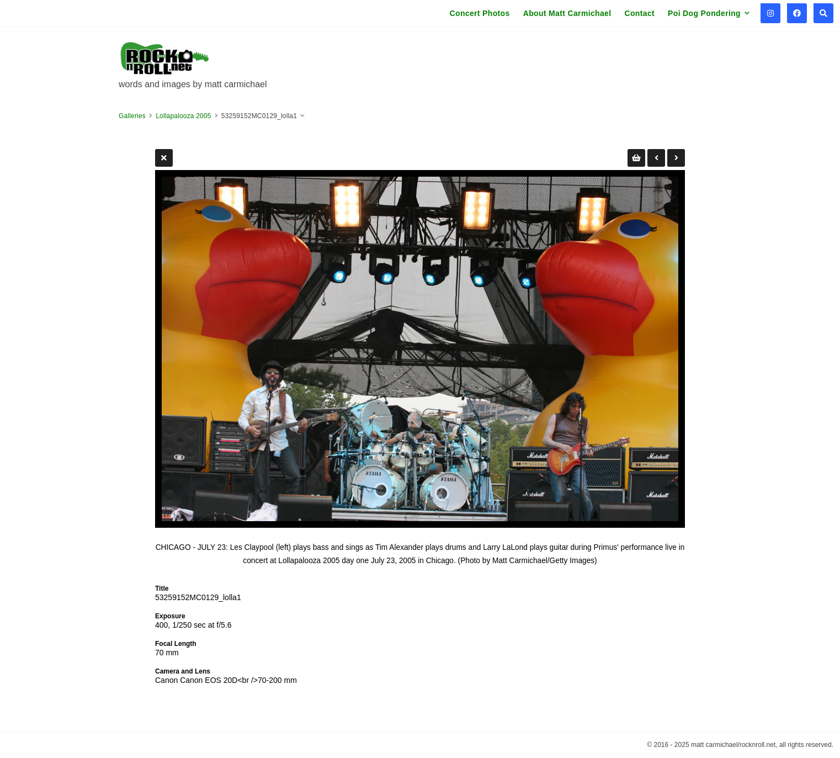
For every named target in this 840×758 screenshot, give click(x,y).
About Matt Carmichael (567, 13)
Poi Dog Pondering (704, 13)
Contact (639, 13)
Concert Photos (480, 13)
